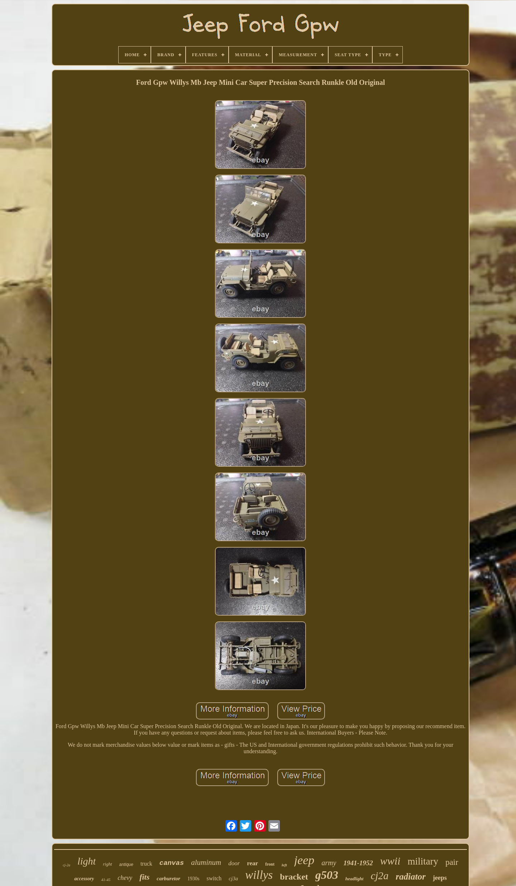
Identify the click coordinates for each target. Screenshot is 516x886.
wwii (390, 861)
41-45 (105, 879)
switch (214, 878)
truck (146, 864)
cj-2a (66, 865)
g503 (326, 874)
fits (144, 876)
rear (252, 863)
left (284, 865)
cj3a (233, 878)
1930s (193, 878)
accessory (84, 878)
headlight (354, 878)
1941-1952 (358, 863)
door (234, 863)
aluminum (206, 862)
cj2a (379, 875)
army (328, 863)
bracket (294, 876)
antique (126, 864)
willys (259, 874)
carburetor (168, 878)
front (269, 864)
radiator (410, 876)
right (107, 864)
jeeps (440, 877)
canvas (171, 863)
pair (451, 862)
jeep (304, 860)
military (422, 861)
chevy (125, 877)
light (86, 861)
